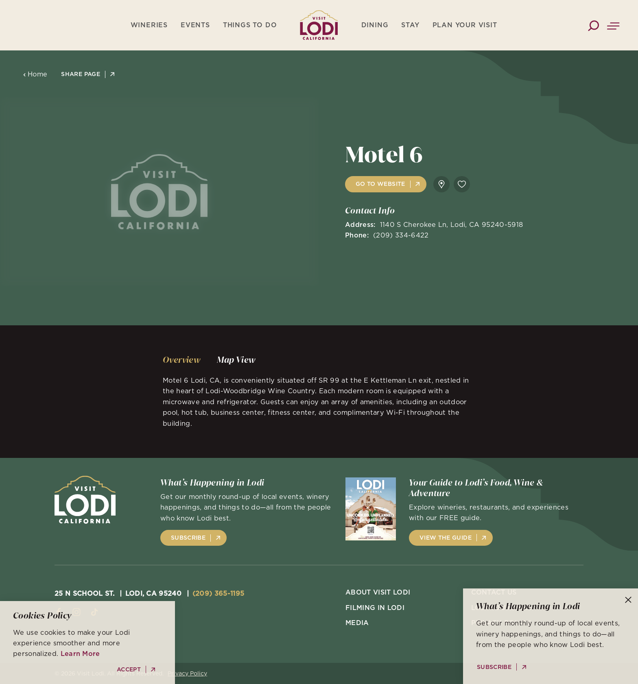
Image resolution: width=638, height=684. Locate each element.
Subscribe (188, 538)
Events (195, 24)
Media (357, 622)
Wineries (149, 24)
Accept (129, 669)
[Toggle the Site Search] (593, 25)
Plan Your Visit (465, 24)
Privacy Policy (187, 673)
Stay (410, 24)
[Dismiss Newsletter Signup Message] (628, 599)
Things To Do (250, 24)
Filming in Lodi (374, 607)
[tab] (181, 359)
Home (35, 74)
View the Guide (446, 538)
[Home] (319, 25)
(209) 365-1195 (218, 593)
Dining (375, 24)
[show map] (441, 184)
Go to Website (380, 184)
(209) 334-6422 (401, 235)
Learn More (80, 653)
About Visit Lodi (377, 592)
